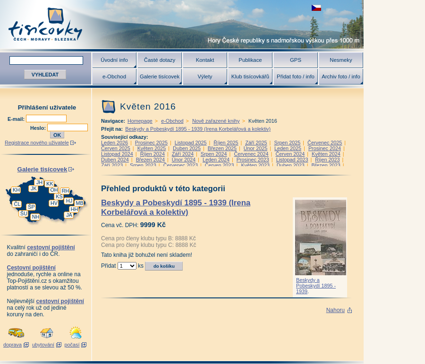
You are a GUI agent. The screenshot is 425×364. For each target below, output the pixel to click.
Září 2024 (183, 154)
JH (39, 182)
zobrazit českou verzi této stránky (316, 8)
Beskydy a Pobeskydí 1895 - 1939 (316, 285)
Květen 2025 (151, 148)
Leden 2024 (216, 159)
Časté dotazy (159, 60)
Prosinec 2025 (151, 142)
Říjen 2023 (327, 159)
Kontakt (205, 60)
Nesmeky (341, 60)
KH (16, 190)
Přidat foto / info (295, 76)
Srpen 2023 (143, 165)
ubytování (43, 344)
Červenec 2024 (251, 154)
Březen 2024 (150, 159)
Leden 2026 (114, 142)
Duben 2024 (115, 159)
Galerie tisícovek (159, 76)
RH (65, 191)
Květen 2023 (255, 165)
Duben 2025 (187, 148)
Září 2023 (112, 165)
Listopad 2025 (191, 142)
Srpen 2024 (214, 154)
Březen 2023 (325, 165)
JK (34, 188)
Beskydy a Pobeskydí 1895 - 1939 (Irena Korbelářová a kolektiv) (198, 129)
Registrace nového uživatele (37, 142)
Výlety (204, 76)
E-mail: (17, 119)
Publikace (250, 60)
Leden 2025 (287, 148)
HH (74, 209)
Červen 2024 (290, 154)
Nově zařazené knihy (216, 121)
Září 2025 (256, 142)
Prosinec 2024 (324, 148)
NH (36, 217)
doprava (12, 344)
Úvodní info (114, 60)
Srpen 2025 (287, 142)
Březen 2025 (222, 148)
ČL (17, 204)
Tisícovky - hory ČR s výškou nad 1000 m (182, 24)
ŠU (23, 213)
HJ (69, 200)
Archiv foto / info (341, 76)
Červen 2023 (219, 165)
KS (59, 196)
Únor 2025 (255, 148)
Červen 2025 (115, 148)
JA (69, 215)
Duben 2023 (291, 165)
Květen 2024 (326, 154)
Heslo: (38, 128)
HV (54, 203)
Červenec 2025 (324, 142)
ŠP (31, 207)
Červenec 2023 (180, 165)
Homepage (140, 121)
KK (49, 183)
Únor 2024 (184, 159)
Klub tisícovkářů (250, 76)
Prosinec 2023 (253, 159)
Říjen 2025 (225, 142)
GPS (295, 60)
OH (54, 190)
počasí (72, 344)
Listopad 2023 (292, 159)
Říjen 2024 (152, 154)
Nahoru (335, 310)
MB (79, 203)
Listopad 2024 (117, 154)
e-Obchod (114, 76)
